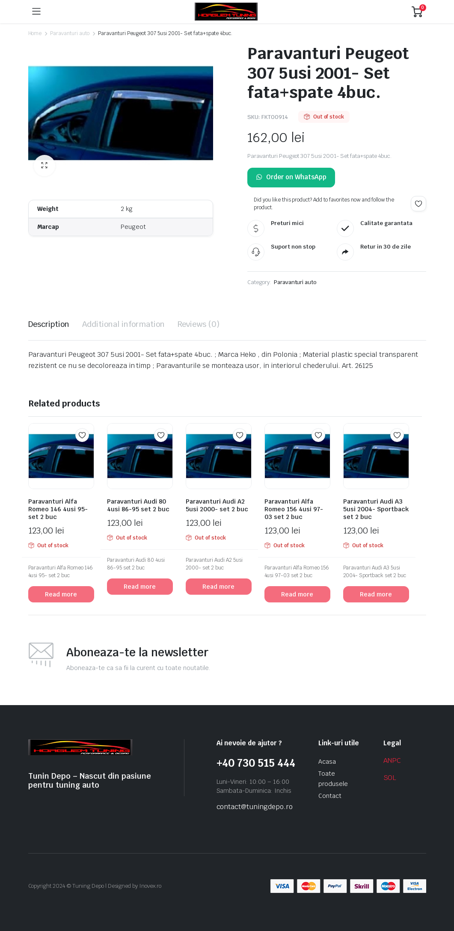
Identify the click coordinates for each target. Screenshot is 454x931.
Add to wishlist (418, 203)
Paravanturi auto (69, 33)
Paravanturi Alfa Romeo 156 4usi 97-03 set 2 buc (293, 509)
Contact (329, 796)
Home (35, 33)
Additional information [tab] (123, 324)
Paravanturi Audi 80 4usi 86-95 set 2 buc (138, 505)
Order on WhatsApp (291, 177)
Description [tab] (49, 324)
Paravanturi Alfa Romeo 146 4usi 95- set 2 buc (58, 509)
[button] (44, 165)
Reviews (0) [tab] (199, 324)
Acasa (327, 761)
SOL (390, 777)
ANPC (392, 760)
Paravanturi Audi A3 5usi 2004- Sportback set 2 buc (376, 509)
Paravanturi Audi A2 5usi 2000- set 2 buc (217, 505)
